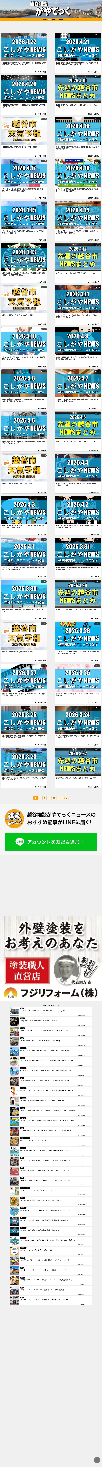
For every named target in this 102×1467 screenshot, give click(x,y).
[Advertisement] (51, 26)
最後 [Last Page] (65, 798)
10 (54, 798)
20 (59, 798)
